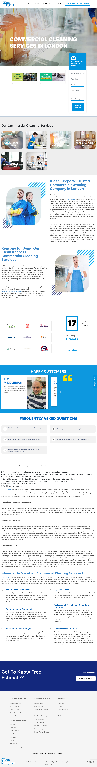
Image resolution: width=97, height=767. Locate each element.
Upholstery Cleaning (40, 725)
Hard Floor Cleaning (40, 716)
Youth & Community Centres (19, 716)
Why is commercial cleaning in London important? (73, 439)
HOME (29, 4)
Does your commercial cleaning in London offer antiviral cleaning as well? (23, 450)
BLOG (37, 4)
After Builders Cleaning (41, 709)
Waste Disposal (14, 731)
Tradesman (13, 743)
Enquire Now (95, 381)
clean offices (71, 199)
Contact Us (61, 706)
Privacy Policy (58, 753)
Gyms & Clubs (14, 709)
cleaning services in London (11, 291)
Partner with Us (63, 709)
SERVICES (46, 4)
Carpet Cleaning (39, 722)
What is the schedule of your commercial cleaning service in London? (24, 429)
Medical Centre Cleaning (17, 713)
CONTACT (59, 4)
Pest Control (13, 734)
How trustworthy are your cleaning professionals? (24, 439)
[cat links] (89, 672)
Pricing (60, 713)
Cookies (36, 753)
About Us (61, 703)
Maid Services (38, 703)
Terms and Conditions (46, 753)
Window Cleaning (39, 719)
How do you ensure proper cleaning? (69, 429)
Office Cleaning (14, 706)
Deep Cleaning (38, 706)
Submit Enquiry (78, 107)
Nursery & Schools (16, 703)
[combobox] (73, 90)
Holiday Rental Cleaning (41, 732)
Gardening (13, 727)
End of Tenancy (39, 713)
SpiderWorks (46, 762)
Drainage (12, 740)
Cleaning (12, 724)
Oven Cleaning (38, 729)
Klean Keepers (6, 490)
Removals (13, 737)
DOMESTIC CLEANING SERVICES (77, 4)
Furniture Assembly (16, 747)
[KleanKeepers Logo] (8, 4)
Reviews (60, 716)
